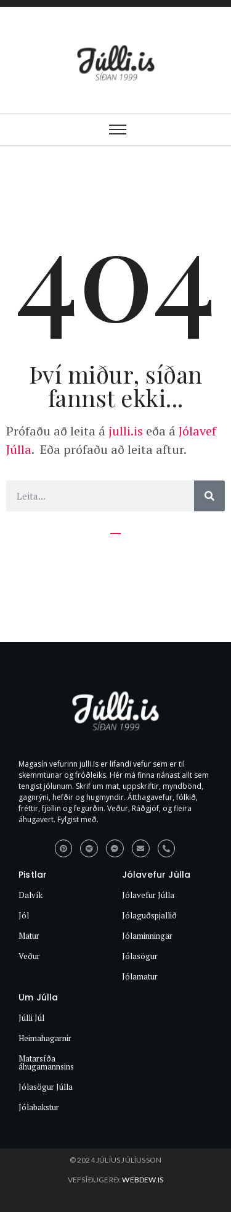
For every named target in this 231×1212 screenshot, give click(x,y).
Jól (23, 915)
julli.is (124, 431)
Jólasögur (140, 956)
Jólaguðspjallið (149, 915)
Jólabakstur (38, 1107)
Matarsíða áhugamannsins (46, 1062)
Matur (28, 935)
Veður (29, 956)
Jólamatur (140, 976)
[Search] (209, 495)
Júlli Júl (31, 1017)
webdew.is (142, 1179)
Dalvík (30, 895)
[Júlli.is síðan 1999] (116, 713)
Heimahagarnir (44, 1038)
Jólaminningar (147, 935)
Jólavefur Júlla (148, 895)
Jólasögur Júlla (45, 1086)
